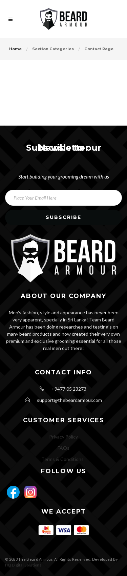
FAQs (63, 448)
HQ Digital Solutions (23, 565)
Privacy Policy (63, 437)
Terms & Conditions (62, 459)
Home (15, 49)
